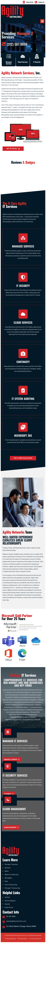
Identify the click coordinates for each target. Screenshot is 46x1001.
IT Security (36, 62)
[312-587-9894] (4, 917)
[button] (42, 21)
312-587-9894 (11, 916)
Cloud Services (23, 62)
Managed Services (9, 63)
